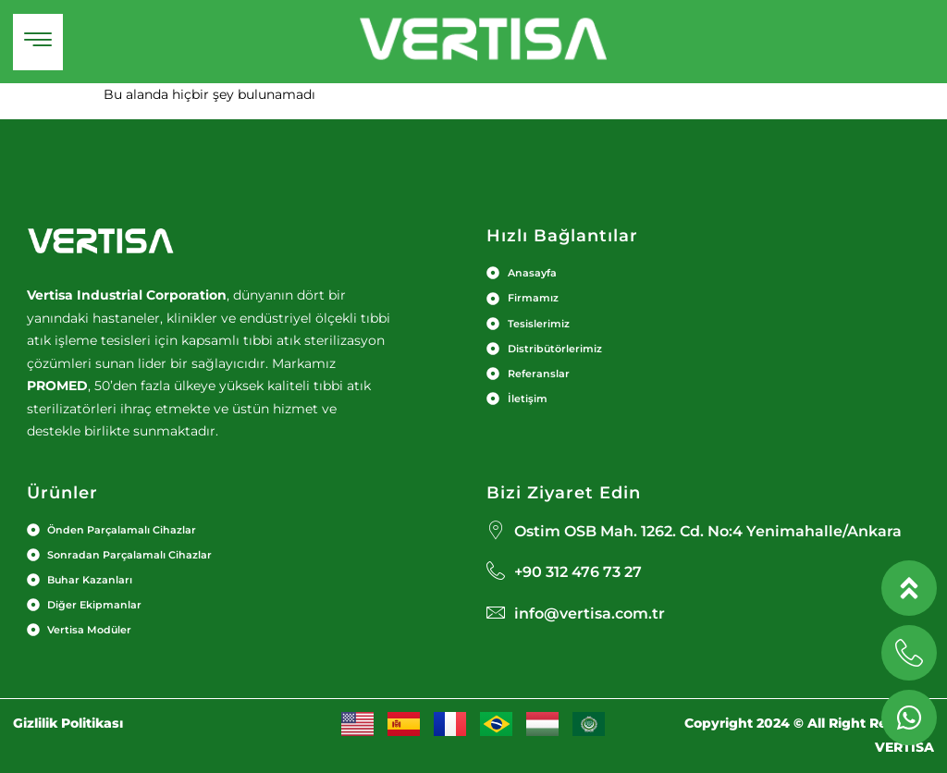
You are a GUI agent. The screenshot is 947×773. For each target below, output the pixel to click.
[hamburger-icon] (38, 42)
